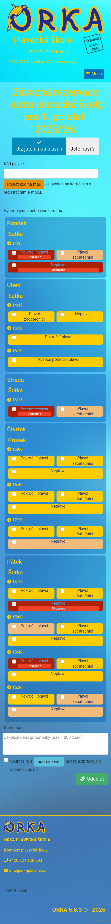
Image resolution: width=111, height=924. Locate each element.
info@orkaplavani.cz (58, 61)
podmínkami (49, 761)
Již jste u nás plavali (39, 146)
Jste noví (82, 146)
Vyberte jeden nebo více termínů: (33, 210)
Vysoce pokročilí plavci (58, 359)
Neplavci (58, 267)
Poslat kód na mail (24, 184)
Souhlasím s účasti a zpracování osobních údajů (55, 764)
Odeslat (92, 779)
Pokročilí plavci (34, 255)
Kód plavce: (14, 163)
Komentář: (13, 727)
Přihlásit (17, 890)
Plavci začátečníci (82, 255)
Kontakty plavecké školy (26, 850)
